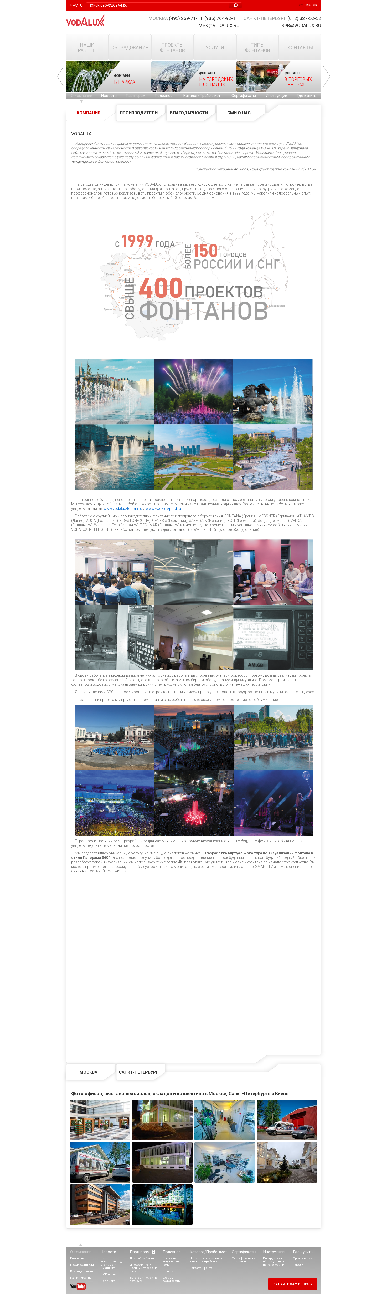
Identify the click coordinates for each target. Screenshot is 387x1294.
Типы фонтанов (257, 47)
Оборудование (129, 47)
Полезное (163, 95)
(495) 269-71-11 (186, 18)
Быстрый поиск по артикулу (144, 1279)
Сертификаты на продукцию (244, 1260)
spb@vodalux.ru (301, 25)
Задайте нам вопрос (293, 1284)
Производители (139, 112)
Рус (301, 5)
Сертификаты (243, 95)
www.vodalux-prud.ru (163, 508)
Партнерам (135, 95)
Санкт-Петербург (138, 1072)
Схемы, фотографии (172, 1279)
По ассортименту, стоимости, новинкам (111, 1263)
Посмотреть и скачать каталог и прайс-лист (206, 1260)
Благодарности (189, 112)
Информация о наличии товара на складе (143, 1268)
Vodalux (85, 20)
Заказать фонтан (202, 1268)
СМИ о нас (239, 112)
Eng (308, 5)
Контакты (300, 47)
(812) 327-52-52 (304, 18)
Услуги (215, 47)
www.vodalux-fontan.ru (123, 508)
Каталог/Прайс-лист (201, 95)
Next (326, 76)
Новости (109, 95)
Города (298, 1265)
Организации (302, 1258)
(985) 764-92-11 (221, 18)
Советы (168, 1271)
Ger (315, 5)
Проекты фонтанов (172, 47)
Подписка (108, 1281)
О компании (81, 95)
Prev (60, 76)
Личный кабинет (142, 1258)
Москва (88, 1072)
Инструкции (276, 95)
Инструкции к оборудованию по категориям (274, 1261)
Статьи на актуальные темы (171, 1261)
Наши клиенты (80, 1278)
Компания (88, 112)
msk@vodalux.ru (219, 25)
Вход (74, 5)
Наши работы (87, 47)
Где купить (306, 95)
